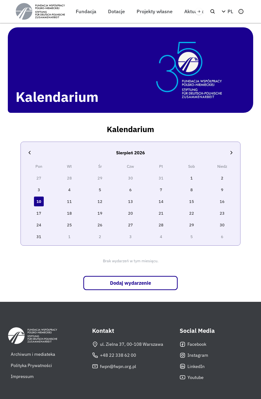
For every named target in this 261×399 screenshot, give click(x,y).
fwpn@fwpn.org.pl (114, 366)
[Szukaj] (212, 11)
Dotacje (116, 11)
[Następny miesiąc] (231, 153)
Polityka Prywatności (31, 365)
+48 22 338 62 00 (114, 355)
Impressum (22, 376)
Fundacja (86, 11)
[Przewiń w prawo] (199, 11)
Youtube (192, 377)
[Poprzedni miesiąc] (29, 153)
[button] (227, 11)
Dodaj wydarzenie (130, 283)
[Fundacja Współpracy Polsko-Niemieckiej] (40, 11)
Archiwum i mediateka (33, 354)
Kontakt (103, 330)
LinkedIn (192, 366)
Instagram (194, 355)
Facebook (193, 344)
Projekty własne (155, 11)
